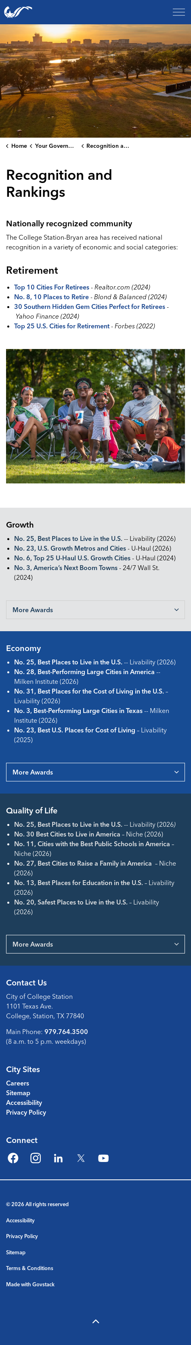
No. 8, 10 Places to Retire (51, 297)
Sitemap (18, 1093)
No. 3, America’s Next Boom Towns (66, 568)
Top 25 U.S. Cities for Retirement (61, 326)
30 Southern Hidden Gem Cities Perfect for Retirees (89, 306)
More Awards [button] (33, 610)
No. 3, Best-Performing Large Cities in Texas (78, 711)
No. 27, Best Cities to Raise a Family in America (83, 863)
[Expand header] (179, 12)
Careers (17, 1083)
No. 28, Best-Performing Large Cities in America (84, 672)
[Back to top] (95, 1322)
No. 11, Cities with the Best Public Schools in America (92, 844)
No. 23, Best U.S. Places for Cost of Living (74, 730)
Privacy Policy (26, 1112)
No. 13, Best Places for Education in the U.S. (78, 883)
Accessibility (24, 1102)
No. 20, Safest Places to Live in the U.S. (71, 902)
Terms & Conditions (29, 1268)
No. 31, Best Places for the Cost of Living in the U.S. (89, 691)
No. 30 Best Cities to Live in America (67, 834)
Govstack (43, 1284)
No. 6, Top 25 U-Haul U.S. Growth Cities (72, 558)
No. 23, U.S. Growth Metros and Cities (70, 548)
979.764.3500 (66, 1032)
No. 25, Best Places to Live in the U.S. (68, 538)
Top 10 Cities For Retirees (51, 287)
